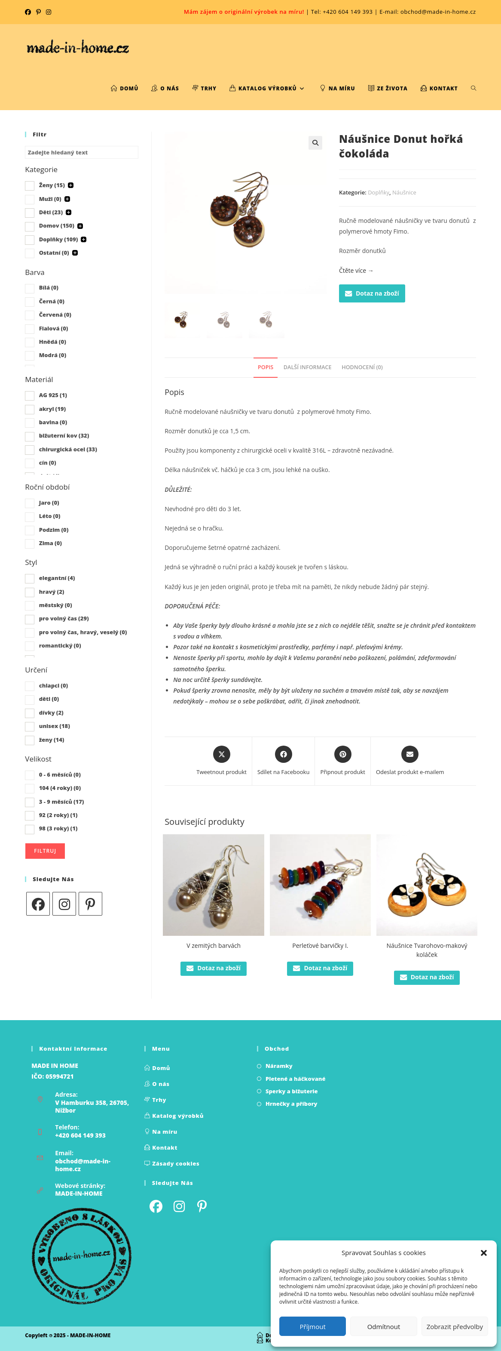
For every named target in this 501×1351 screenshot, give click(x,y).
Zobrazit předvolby (455, 1326)
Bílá (48, 287)
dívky (51, 712)
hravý (51, 591)
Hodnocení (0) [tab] (362, 367)
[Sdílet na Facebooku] (283, 761)
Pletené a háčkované (296, 1079)
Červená (55, 314)
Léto (50, 516)
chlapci (53, 685)
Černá (51, 301)
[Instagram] (64, 904)
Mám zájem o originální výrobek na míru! (244, 11)
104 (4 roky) (60, 788)
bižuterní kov (64, 435)
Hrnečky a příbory (292, 1103)
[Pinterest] (90, 904)
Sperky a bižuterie (292, 1091)
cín (47, 462)
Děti (51, 212)
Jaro (49, 502)
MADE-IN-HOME (78, 1193)
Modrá (52, 355)
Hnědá (52, 341)
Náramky (279, 1066)
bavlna (53, 422)
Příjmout (313, 1326)
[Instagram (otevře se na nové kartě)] (48, 12)
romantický (60, 645)
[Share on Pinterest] (342, 761)
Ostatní (54, 252)
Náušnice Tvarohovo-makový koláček (427, 950)
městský (55, 605)
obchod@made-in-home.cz (82, 1165)
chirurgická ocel (68, 449)
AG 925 (53, 395)
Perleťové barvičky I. (320, 945)
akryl (52, 409)
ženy (51, 739)
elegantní (57, 578)
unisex (54, 726)
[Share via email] (410, 761)
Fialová (53, 328)
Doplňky (378, 192)
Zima (50, 543)
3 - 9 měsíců (61, 801)
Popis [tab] (265, 367)
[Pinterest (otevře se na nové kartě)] (38, 12)
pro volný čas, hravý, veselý (83, 632)
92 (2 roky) (58, 815)
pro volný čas (64, 618)
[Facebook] (38, 904)
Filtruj (45, 850)
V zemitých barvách (213, 945)
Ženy (52, 185)
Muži (50, 199)
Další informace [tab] (308, 367)
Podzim (54, 530)
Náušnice (404, 192)
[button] (484, 1253)
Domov (56, 225)
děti (49, 699)
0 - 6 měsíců (60, 774)
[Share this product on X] (221, 761)
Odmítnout (383, 1326)
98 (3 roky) (58, 828)
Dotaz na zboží (372, 293)
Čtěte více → (356, 270)
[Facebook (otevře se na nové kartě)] (29, 12)
